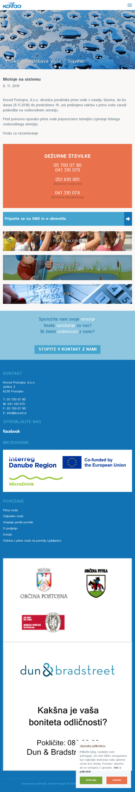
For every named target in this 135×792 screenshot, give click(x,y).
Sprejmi (91, 780)
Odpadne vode (13, 516)
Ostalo (7, 534)
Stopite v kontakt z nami (67, 349)
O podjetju (10, 528)
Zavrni (116, 780)
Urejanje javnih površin (18, 522)
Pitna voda (10, 510)
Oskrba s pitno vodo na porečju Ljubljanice (32, 540)
